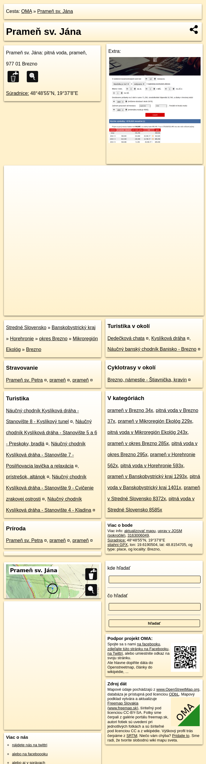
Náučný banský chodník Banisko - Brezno (152, 349)
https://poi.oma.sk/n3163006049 (176, 311)
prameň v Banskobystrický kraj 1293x (147, 476)
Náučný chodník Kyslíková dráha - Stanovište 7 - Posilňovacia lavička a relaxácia (46, 454)
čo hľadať (118, 595)
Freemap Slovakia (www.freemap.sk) (123, 705)
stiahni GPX (118, 544)
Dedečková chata (126, 338)
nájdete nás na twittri (29, 745)
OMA (26, 11)
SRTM (131, 735)
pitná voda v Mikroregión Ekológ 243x (148, 432)
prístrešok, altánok (25, 476)
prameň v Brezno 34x (130, 410)
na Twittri (115, 653)
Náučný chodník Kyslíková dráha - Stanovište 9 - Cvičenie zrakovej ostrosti (50, 488)
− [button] (14, 184)
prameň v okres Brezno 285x (138, 443)
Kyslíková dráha (168, 338)
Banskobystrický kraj (73, 327)
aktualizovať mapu (140, 531)
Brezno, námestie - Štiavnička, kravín (147, 379)
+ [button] (14, 175)
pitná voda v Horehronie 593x (151, 465)
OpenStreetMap (100, 311)
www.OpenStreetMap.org (177, 689)
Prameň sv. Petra (24, 380)
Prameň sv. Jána (55, 11)
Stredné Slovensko (26, 327)
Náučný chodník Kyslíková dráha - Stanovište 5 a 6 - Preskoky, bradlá (51, 432)
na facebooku (148, 644)
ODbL (174, 694)
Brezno (33, 349)
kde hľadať (119, 568)
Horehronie (22, 338)
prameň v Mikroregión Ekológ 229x (155, 421)
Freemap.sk (131, 311)
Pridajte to (180, 735)
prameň (58, 380)
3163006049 (138, 535)
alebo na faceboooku (30, 754)
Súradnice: (17, 93)
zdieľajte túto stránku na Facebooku (138, 649)
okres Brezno (53, 338)
